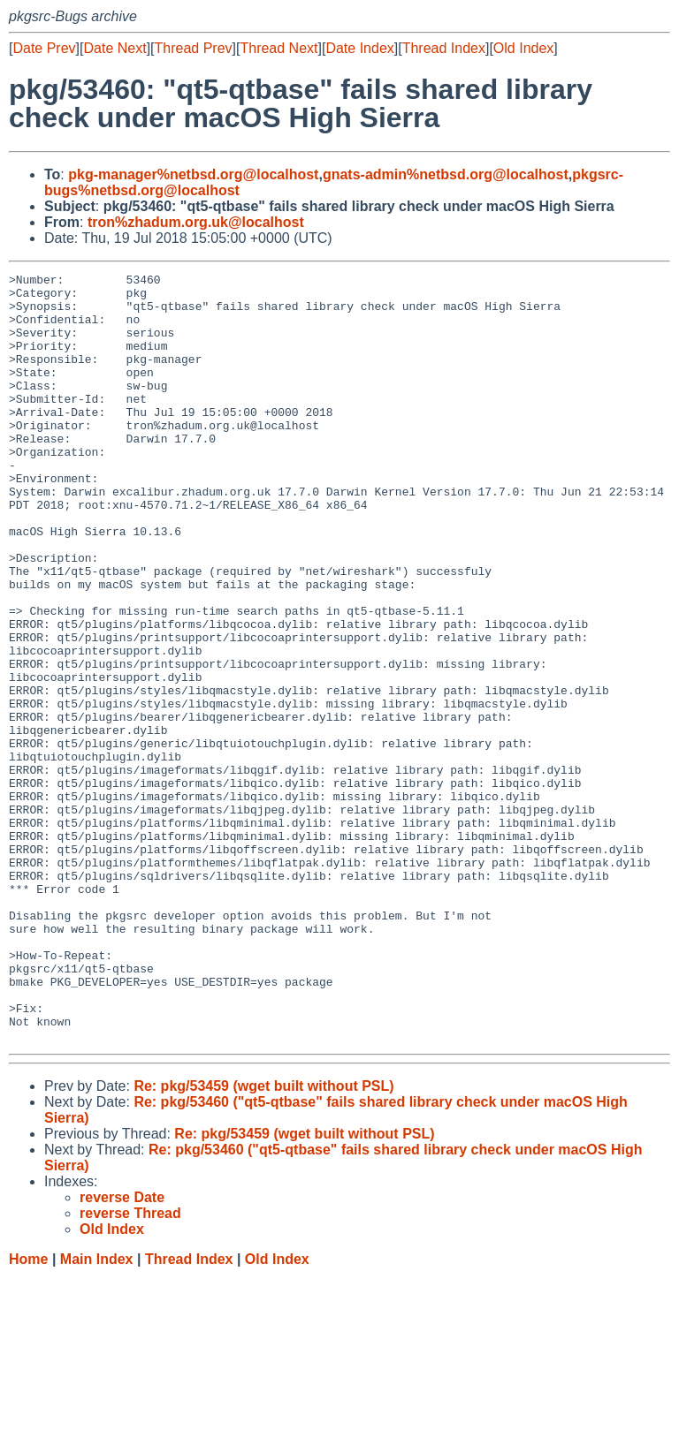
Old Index (523, 48)
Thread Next (278, 48)
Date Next (114, 48)
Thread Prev (194, 48)
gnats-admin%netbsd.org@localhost (445, 174)
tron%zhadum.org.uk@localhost (196, 222)
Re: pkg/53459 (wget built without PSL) (263, 1239)
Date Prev (43, 48)
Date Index (359, 48)
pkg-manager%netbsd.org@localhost (193, 174)
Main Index (97, 1412)
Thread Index (443, 48)
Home (28, 1412)
